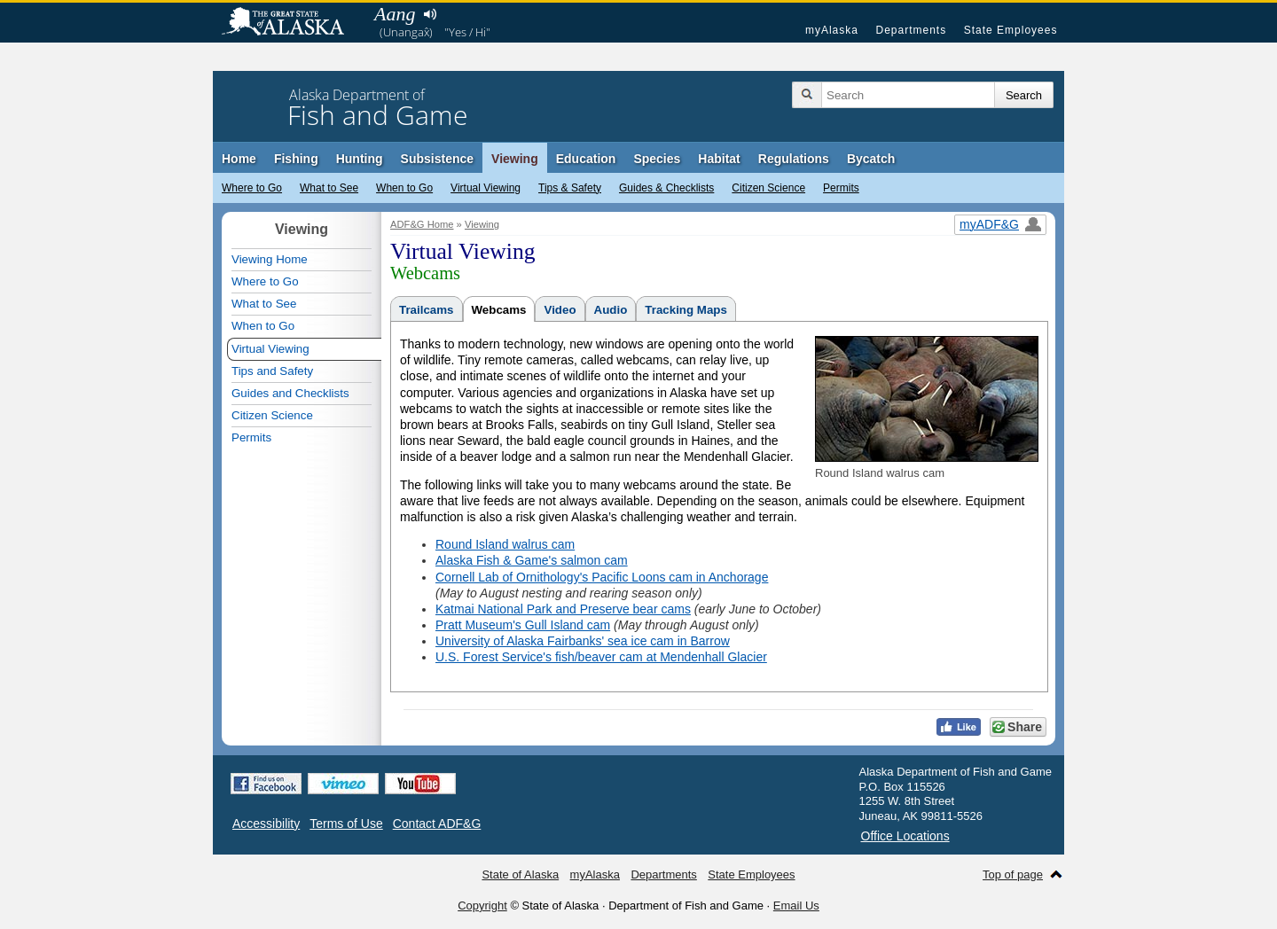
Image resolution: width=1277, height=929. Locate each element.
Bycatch (871, 159)
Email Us (796, 905)
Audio (611, 309)
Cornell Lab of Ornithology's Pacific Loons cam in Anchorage (601, 577)
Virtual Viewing (485, 188)
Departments (910, 30)
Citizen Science (768, 188)
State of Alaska (292, 23)
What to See (329, 188)
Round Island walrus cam (505, 544)
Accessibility (266, 823)
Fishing (296, 159)
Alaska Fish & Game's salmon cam (531, 560)
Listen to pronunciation (430, 14)
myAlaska (831, 30)
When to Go (404, 188)
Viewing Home (269, 259)
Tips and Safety (272, 371)
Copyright (482, 905)
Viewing (514, 159)
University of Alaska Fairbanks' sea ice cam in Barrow (582, 641)
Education (586, 159)
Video (560, 309)
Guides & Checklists (666, 188)
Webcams (499, 309)
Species (656, 159)
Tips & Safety (569, 188)
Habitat (719, 159)
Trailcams (426, 309)
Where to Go (252, 188)
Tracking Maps (686, 309)
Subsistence (437, 159)
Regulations (793, 159)
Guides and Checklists (290, 393)
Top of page (1013, 874)
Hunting (359, 159)
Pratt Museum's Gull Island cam (522, 625)
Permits (841, 188)
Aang (394, 14)
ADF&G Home (422, 224)
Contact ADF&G (437, 823)
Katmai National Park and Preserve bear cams (563, 609)
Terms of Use (345, 823)
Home (239, 159)
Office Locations (905, 836)
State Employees (1011, 30)
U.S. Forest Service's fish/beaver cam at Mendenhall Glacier (601, 657)
